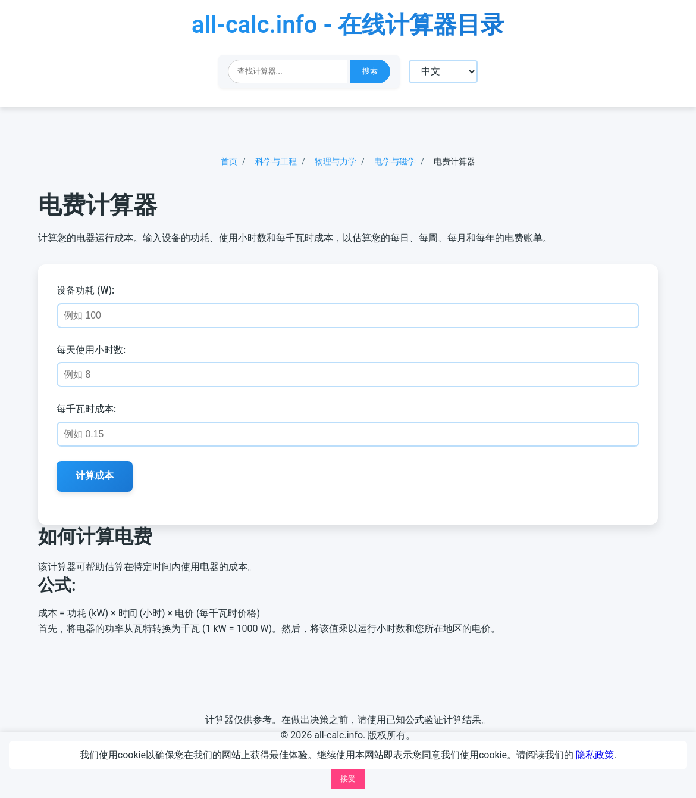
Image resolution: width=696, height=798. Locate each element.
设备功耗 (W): (86, 291)
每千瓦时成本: (87, 410)
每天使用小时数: (91, 350)
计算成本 (95, 477)
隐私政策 (595, 754)
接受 (348, 778)
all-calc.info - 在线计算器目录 (348, 25)
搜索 (369, 71)
